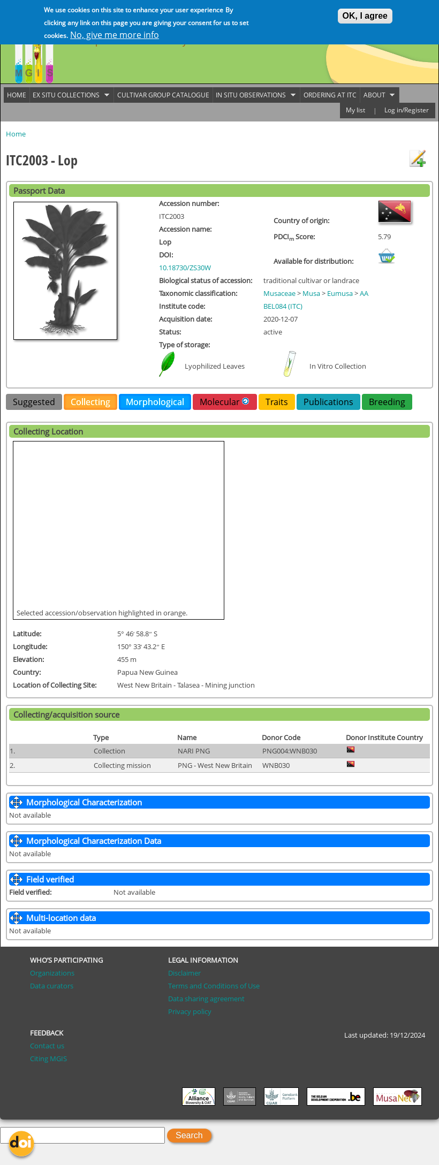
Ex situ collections (69, 95)
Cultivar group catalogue (163, 95)
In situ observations (254, 95)
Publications (328, 402)
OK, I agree (365, 14)
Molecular (225, 401)
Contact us (47, 1045)
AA (364, 293)
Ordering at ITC (330, 95)
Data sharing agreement (206, 998)
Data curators (51, 986)
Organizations (52, 973)
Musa (311, 293)
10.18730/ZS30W (185, 267)
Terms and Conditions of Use (214, 986)
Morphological (155, 402)
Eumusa (340, 293)
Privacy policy (189, 1011)
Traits (277, 402)
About (377, 95)
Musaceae (279, 293)
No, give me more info (114, 34)
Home (16, 134)
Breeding (387, 402)
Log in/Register (406, 110)
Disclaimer (184, 973)
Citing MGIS (48, 1058)
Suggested (34, 402)
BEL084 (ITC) (282, 306)
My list (355, 110)
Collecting (90, 402)
